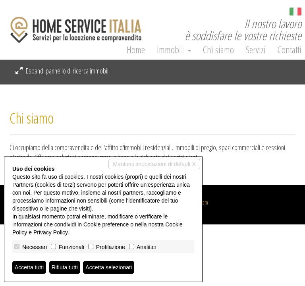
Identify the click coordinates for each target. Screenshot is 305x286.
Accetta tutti (29, 267)
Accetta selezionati (108, 267)
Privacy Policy (50, 232)
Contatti (289, 50)
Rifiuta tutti (65, 267)
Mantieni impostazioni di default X (154, 164)
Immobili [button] (174, 50)
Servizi (256, 50)
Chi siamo (218, 50)
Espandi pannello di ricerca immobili (62, 70)
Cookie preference (106, 224)
